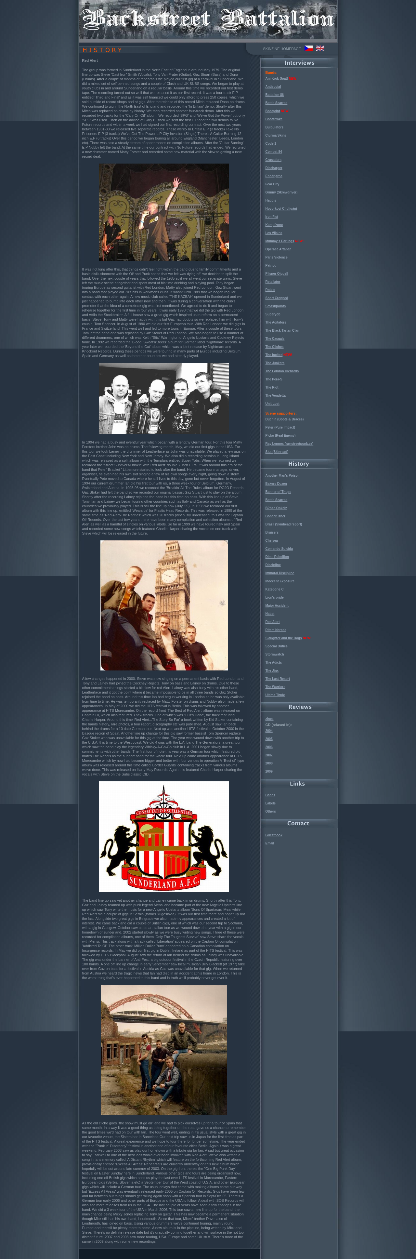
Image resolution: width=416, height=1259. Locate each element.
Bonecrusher (276, 516)
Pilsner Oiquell (277, 273)
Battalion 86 (275, 95)
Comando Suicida (279, 548)
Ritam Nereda (276, 630)
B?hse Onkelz (276, 508)
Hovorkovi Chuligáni (281, 208)
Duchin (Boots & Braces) (285, 419)
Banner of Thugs (278, 492)
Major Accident (277, 605)
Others (271, 811)
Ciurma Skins (276, 135)
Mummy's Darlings (280, 241)
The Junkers (275, 363)
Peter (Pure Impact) (280, 427)
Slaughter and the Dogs (284, 638)
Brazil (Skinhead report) (284, 524)
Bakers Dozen (276, 483)
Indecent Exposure (280, 581)
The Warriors (275, 687)
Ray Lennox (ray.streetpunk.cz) (290, 443)
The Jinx (272, 670)
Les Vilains (274, 233)
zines (270, 719)
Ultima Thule (275, 695)
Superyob (273, 314)
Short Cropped (277, 298)
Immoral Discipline (280, 573)
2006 (269, 747)
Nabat (270, 614)
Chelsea (272, 540)
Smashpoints (276, 306)
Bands (271, 795)
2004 (269, 731)
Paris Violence (277, 257)
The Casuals (275, 338)
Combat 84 (274, 151)
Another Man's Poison (283, 475)
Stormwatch (275, 654)
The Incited (274, 355)
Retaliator (273, 282)
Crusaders (273, 160)
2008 (269, 763)
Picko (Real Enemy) (281, 435)
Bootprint (273, 111)
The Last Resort (278, 679)
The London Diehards (282, 371)
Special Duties (277, 646)
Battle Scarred (277, 103)
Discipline (273, 565)
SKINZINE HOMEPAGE (282, 49)
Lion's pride (275, 597)
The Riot (272, 387)
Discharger (274, 168)
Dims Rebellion (277, 557)
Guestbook (274, 835)
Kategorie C (275, 589)
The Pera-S (274, 379)
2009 (269, 771)
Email (270, 843)
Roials (270, 290)
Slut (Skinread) (277, 452)
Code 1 (271, 143)
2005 (269, 739)
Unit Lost (273, 403)
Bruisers (272, 532)
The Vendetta (276, 395)
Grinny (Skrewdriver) (282, 192)
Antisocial (273, 86)
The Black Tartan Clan (282, 330)
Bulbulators (275, 127)
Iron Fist (272, 217)
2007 (269, 755)
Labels (271, 803)
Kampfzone (274, 225)
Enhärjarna (274, 176)
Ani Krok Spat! (277, 78)
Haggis (271, 200)
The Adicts (274, 662)
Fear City (273, 184)
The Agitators (276, 322)
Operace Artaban (279, 249)
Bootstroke (274, 119)
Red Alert (273, 622)
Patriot (271, 265)
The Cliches (275, 347)
